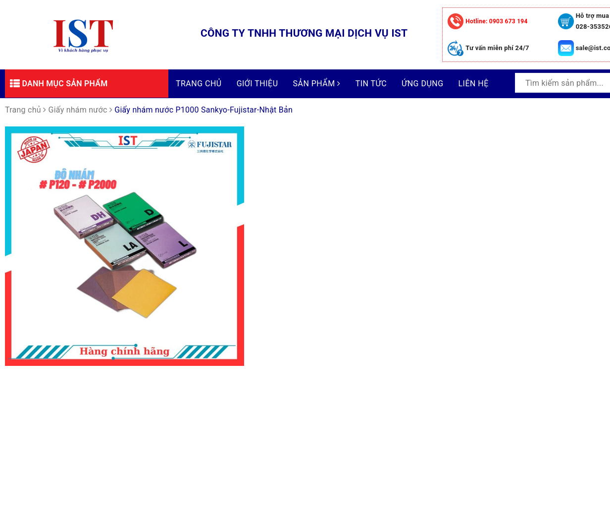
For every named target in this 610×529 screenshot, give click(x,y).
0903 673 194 (496, 21)
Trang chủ (199, 83)
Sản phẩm (317, 83)
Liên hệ (473, 83)
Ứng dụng (422, 83)
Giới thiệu (257, 83)
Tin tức (371, 83)
